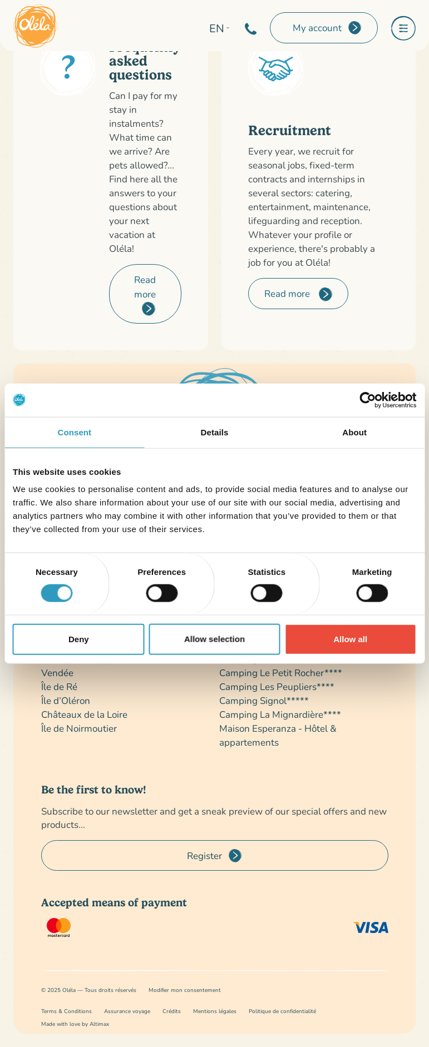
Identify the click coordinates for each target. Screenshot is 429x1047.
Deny (78, 638)
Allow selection (214, 638)
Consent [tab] (74, 431)
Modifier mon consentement (185, 990)
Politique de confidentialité (282, 1011)
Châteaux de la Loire (84, 714)
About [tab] (354, 431)
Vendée (57, 672)
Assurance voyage (127, 1011)
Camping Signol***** (264, 700)
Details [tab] (215, 431)
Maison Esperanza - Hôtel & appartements (278, 735)
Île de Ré (59, 686)
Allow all (350, 638)
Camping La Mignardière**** (280, 714)
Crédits (171, 1011)
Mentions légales (214, 1011)
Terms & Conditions (66, 1011)
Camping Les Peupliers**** (276, 686)
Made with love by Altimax (75, 1024)
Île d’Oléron (65, 700)
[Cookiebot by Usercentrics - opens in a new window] (367, 399)
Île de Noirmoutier (79, 728)
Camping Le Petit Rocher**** (280, 672)
